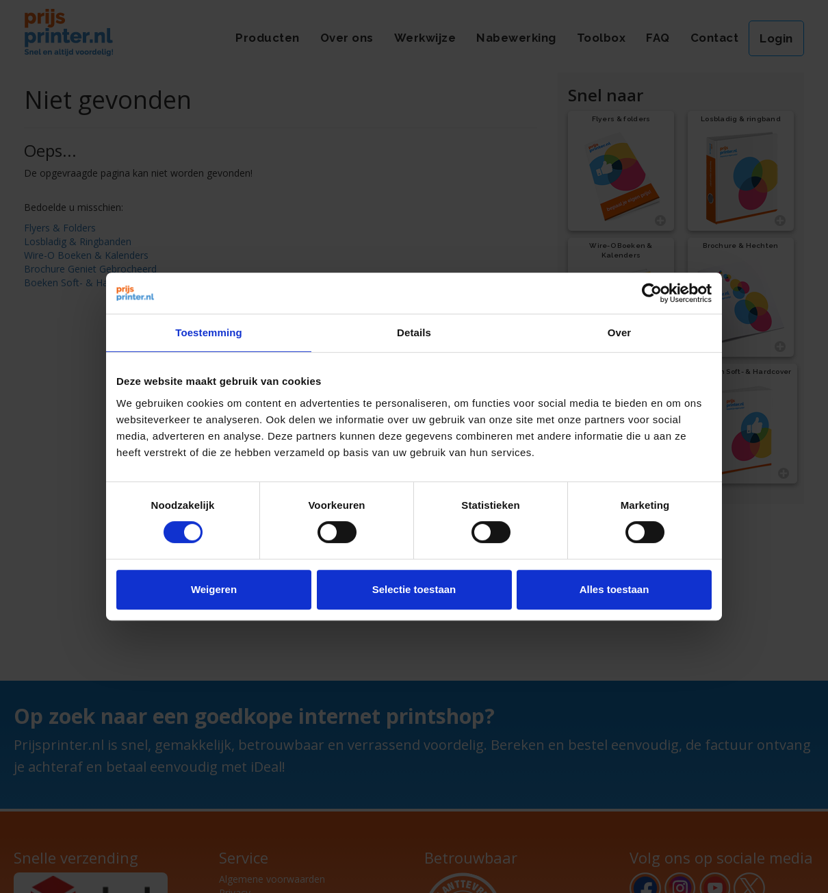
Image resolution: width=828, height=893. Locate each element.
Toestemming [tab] (208, 332)
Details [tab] (414, 332)
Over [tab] (620, 332)
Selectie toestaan (414, 589)
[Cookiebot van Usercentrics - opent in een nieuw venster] (652, 293)
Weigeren (214, 589)
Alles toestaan (614, 589)
